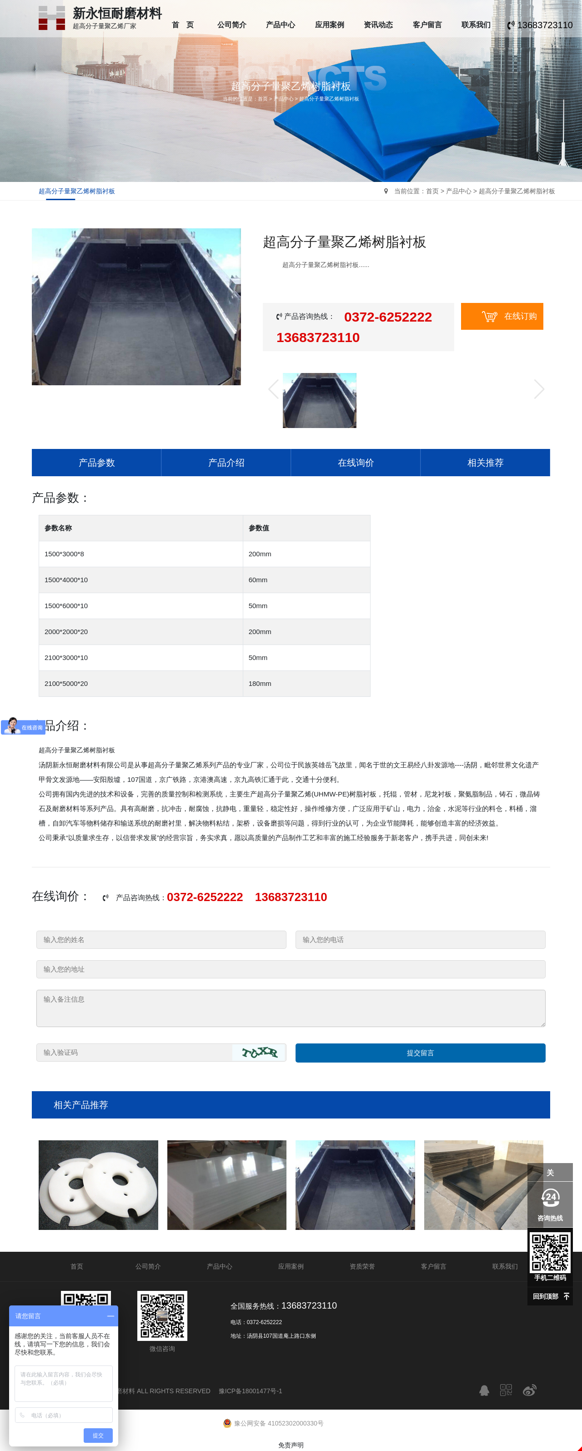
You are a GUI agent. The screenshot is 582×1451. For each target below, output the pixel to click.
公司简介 (231, 25)
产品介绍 (226, 463)
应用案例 (329, 25)
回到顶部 (545, 1296)
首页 (263, 98)
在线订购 (509, 316)
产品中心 (280, 25)
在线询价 (356, 463)
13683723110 (540, 25)
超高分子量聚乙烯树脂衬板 (329, 98)
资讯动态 (378, 25)
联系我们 (476, 25)
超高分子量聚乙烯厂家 (117, 22)
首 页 (183, 25)
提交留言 (420, 1053)
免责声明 (291, 1445)
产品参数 (97, 463)
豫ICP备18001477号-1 (250, 1391)
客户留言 (427, 25)
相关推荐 (485, 463)
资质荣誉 (362, 1266)
